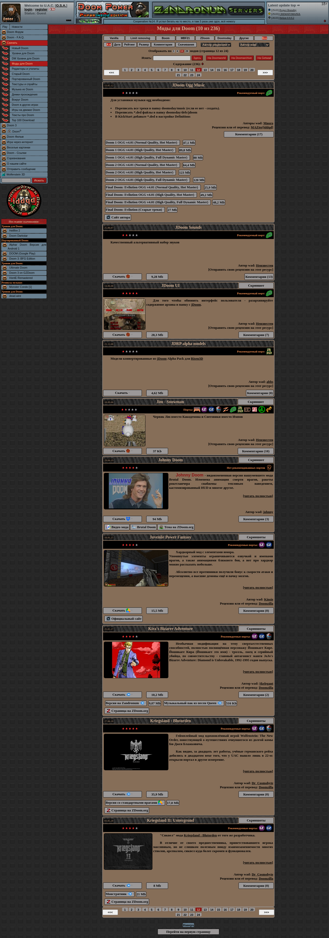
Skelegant (266, 683)
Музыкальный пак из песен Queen (194, 703)
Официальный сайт (124, 619)
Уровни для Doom (23, 53)
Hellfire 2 (14, 230)
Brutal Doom (144, 527)
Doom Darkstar (18, 235)
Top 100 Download (23, 120)
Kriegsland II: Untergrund (170, 820)
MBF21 (185, 38)
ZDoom (205, 38)
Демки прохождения (24, 94)
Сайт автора (118, 217)
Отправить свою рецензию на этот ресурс (240, 269)
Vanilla (114, 38)
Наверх (188, 925)
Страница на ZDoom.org (127, 711)
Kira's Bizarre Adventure (170, 628)
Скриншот (256, 285)
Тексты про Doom (23, 115)
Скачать (12, 42)
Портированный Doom (26, 79)
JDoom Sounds (188, 227)
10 (182, 50)
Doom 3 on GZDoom (21, 272)
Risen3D (197, 358)
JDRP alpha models (188, 343)
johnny (268, 512)
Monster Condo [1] (20, 286)
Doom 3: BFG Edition (22, 258)
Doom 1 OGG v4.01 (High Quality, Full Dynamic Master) (147, 157)
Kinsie (268, 599)
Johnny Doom (170, 460)
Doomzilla (266, 603)
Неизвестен (264, 265)
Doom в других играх (25, 104)
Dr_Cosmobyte (262, 783)
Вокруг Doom (20, 99)
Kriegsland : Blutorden (170, 721)
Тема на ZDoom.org (176, 527)
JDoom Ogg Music (188, 85)
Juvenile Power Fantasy (170, 537)
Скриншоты (256, 537)
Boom (165, 38)
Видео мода (117, 527)
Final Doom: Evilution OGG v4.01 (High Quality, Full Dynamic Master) (158, 202)
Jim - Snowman (170, 402)
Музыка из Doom (22, 89)
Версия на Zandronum (126, 703)
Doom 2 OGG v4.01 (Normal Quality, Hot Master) (142, 165)
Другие (244, 38)
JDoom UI (170, 285)
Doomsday (224, 38)
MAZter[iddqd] (262, 127)
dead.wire (15, 295)
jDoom (196, 304)
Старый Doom (21, 73)
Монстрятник (120, 894)
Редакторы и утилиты (25, 68)
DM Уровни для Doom (26, 58)
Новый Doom (20, 48)
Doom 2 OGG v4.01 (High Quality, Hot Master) (140, 172)
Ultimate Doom (18, 267)
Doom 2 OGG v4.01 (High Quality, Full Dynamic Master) (147, 180)
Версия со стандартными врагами (135, 802)
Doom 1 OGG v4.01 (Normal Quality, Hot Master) (142, 142)
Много (268, 123)
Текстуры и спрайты (24, 84)
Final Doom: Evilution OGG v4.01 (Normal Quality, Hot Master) (153, 187)
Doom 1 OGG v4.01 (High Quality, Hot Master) (140, 150)
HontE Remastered (21, 277)
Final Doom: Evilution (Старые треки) (135, 209)
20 (187, 50)
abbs (270, 382)
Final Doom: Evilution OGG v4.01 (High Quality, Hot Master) (151, 195)
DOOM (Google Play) (22, 253)
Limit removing (140, 38)
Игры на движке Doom (26, 109)
